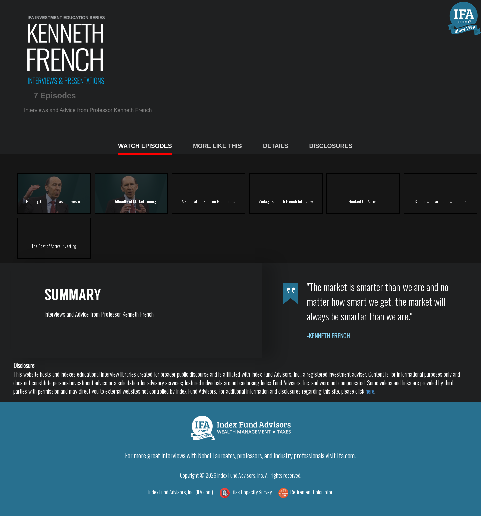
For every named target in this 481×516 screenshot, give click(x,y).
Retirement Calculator (311, 492)
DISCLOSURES (331, 146)
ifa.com (346, 455)
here (370, 391)
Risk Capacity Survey (252, 492)
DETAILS (275, 146)
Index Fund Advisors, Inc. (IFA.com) (180, 492)
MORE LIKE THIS (217, 146)
